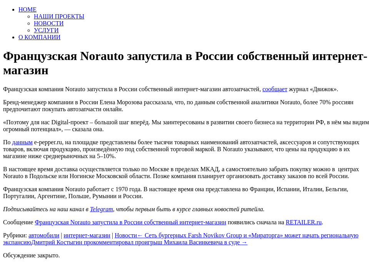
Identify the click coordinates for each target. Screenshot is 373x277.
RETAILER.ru (303, 222)
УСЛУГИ (46, 30)
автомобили (43, 235)
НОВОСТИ (49, 23)
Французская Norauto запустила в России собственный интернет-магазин (130, 222)
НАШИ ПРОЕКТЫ (59, 16)
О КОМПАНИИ (39, 37)
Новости (126, 235)
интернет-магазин (86, 235)
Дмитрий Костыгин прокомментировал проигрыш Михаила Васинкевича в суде (139, 242)
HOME (27, 9)
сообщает (274, 89)
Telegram (101, 209)
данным (22, 142)
